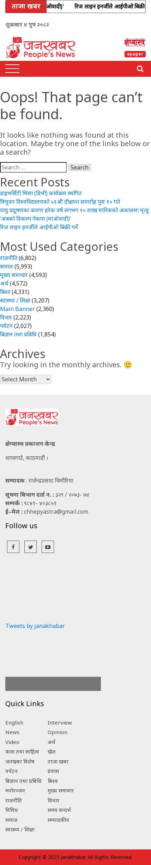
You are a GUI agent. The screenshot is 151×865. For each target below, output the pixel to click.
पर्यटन (6, 326)
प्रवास (53, 770)
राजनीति (8, 258)
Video (12, 741)
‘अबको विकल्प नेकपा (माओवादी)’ (35, 219)
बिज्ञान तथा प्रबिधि (18, 334)
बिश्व (5, 292)
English (14, 722)
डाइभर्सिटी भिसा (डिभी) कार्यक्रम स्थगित (40, 193)
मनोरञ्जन (15, 790)
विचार (6, 317)
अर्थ (4, 283)
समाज (6, 266)
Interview (60, 722)
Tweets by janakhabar (35, 626)
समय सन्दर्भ (59, 809)
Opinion (57, 732)
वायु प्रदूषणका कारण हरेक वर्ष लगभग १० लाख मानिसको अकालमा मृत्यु (74, 210)
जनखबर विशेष (20, 761)
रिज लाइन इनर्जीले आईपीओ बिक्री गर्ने (39, 227)
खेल (51, 751)
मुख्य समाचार (14, 275)
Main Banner (17, 309)
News (12, 732)
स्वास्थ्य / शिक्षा (15, 300)
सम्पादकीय (58, 819)
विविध (11, 809)
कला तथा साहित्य (22, 751)
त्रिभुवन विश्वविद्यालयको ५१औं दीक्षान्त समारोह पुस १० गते (60, 202)
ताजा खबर (58, 761)
